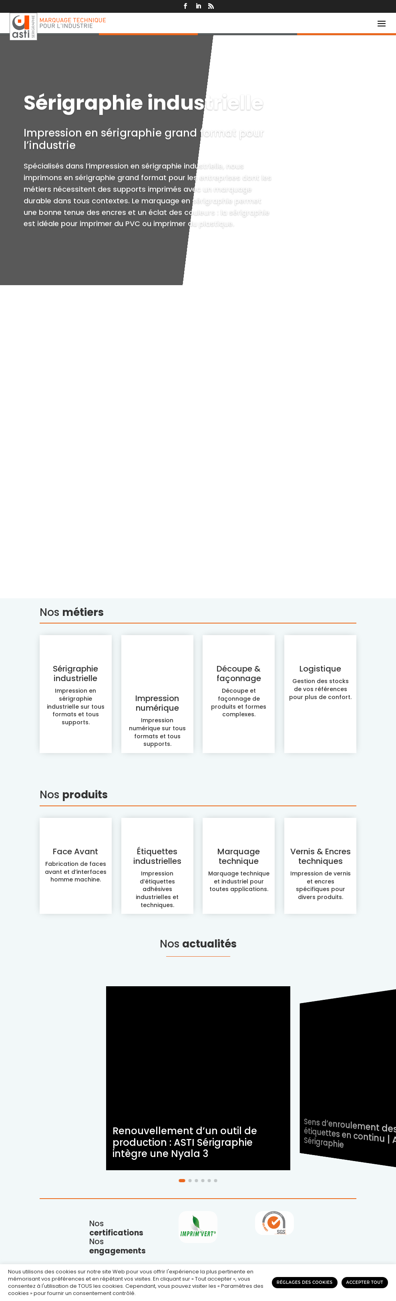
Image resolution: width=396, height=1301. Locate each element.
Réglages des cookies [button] (305, 1282)
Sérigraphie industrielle (143, 612)
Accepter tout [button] (364, 1282)
